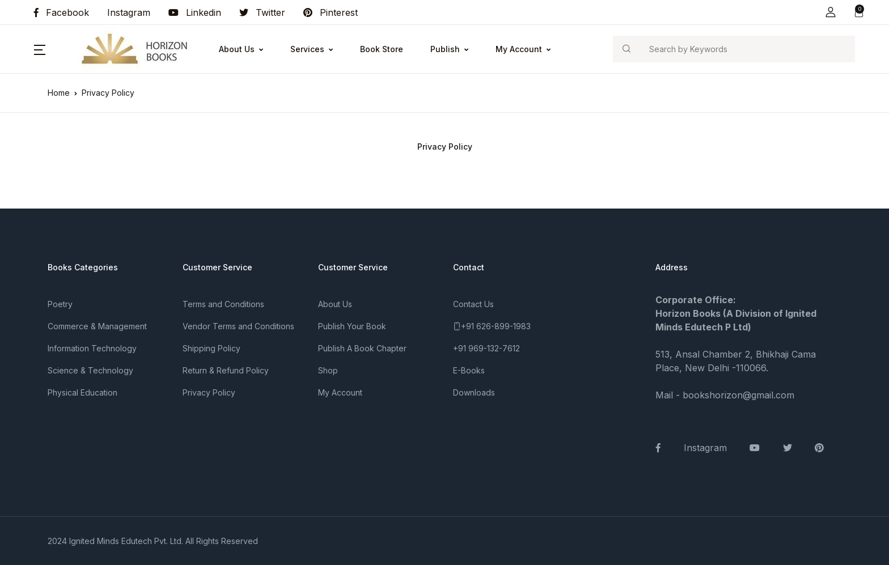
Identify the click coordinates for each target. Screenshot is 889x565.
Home (59, 92)
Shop (328, 370)
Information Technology (92, 348)
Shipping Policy (211, 348)
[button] (830, 12)
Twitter (262, 12)
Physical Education (82, 392)
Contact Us (473, 304)
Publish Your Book (352, 326)
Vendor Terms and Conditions (238, 326)
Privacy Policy (209, 392)
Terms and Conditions (223, 304)
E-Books (469, 370)
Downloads (474, 392)
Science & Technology (90, 370)
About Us (237, 49)
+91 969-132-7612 (486, 348)
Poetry (60, 304)
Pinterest (330, 12)
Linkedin (194, 12)
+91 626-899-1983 (496, 326)
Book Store (381, 49)
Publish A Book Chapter (362, 348)
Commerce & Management (97, 326)
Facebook (61, 12)
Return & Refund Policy (226, 370)
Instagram (128, 12)
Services (307, 49)
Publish (445, 49)
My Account (519, 49)
